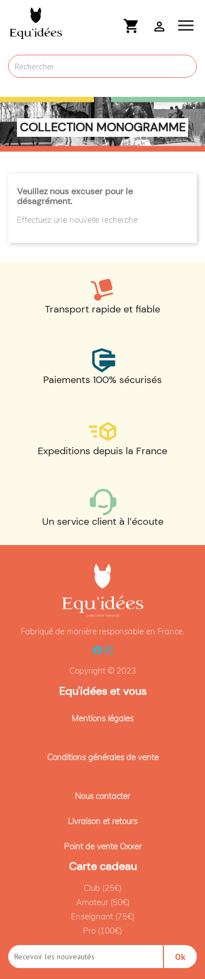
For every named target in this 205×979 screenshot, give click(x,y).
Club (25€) (102, 888)
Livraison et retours (102, 821)
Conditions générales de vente (103, 757)
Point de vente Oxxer (103, 846)
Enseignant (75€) (102, 916)
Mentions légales (102, 718)
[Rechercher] (102, 66)
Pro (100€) (102, 930)
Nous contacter (102, 796)
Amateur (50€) (103, 902)
